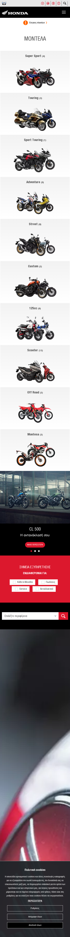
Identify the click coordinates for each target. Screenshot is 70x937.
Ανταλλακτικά (46, 588)
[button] (31, 551)
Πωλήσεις (50, 582)
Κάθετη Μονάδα (25, 582)
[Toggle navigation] (64, 12)
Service (23, 588)
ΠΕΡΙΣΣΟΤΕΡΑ (35, 901)
